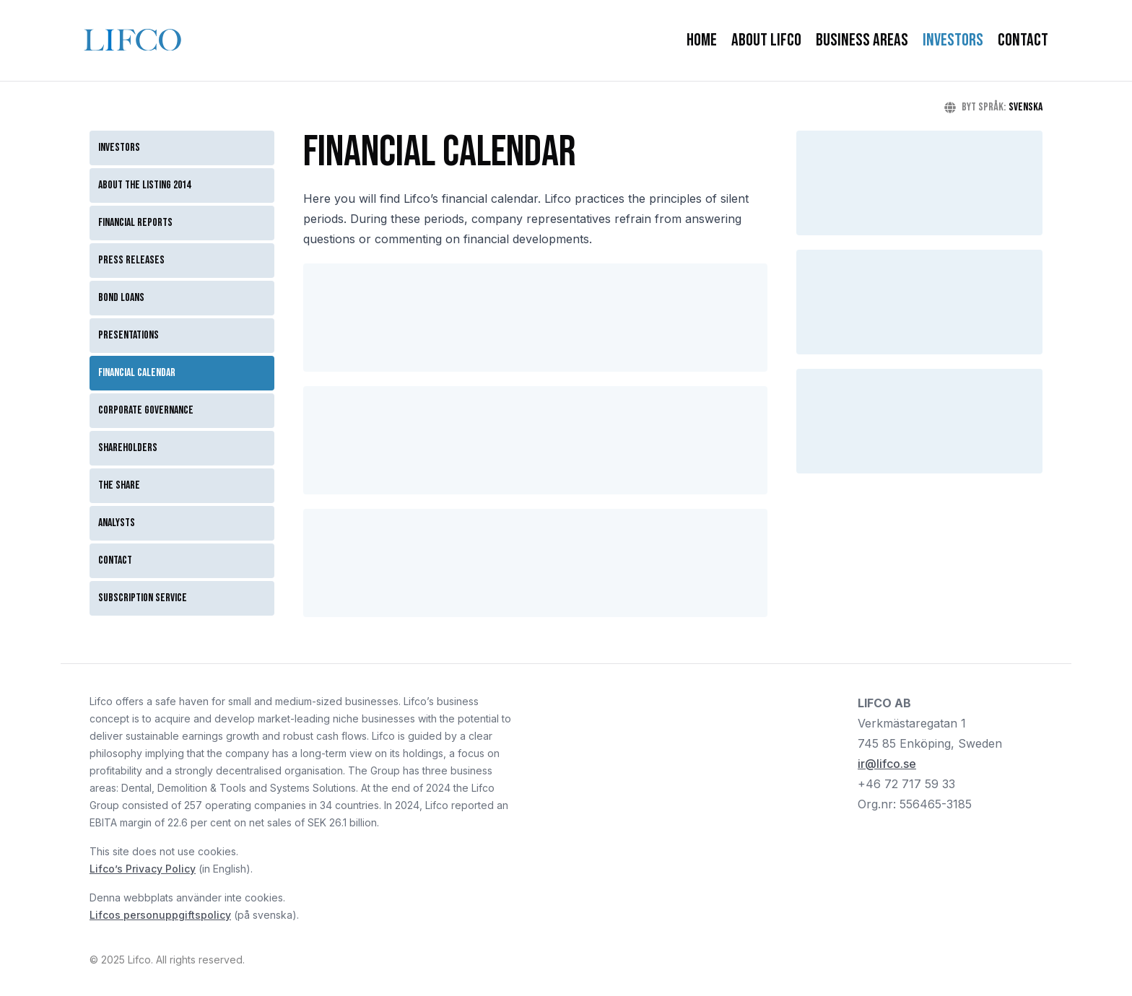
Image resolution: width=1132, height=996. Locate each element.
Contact (1023, 40)
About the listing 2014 (144, 185)
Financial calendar (136, 373)
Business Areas (862, 40)
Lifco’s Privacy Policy (143, 868)
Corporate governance (145, 410)
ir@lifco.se (887, 763)
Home (702, 40)
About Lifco (766, 40)
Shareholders (127, 448)
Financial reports (135, 223)
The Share (119, 485)
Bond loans (121, 298)
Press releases (131, 260)
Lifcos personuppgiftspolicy (160, 915)
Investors (953, 40)
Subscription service (142, 598)
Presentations (128, 335)
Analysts (116, 523)
